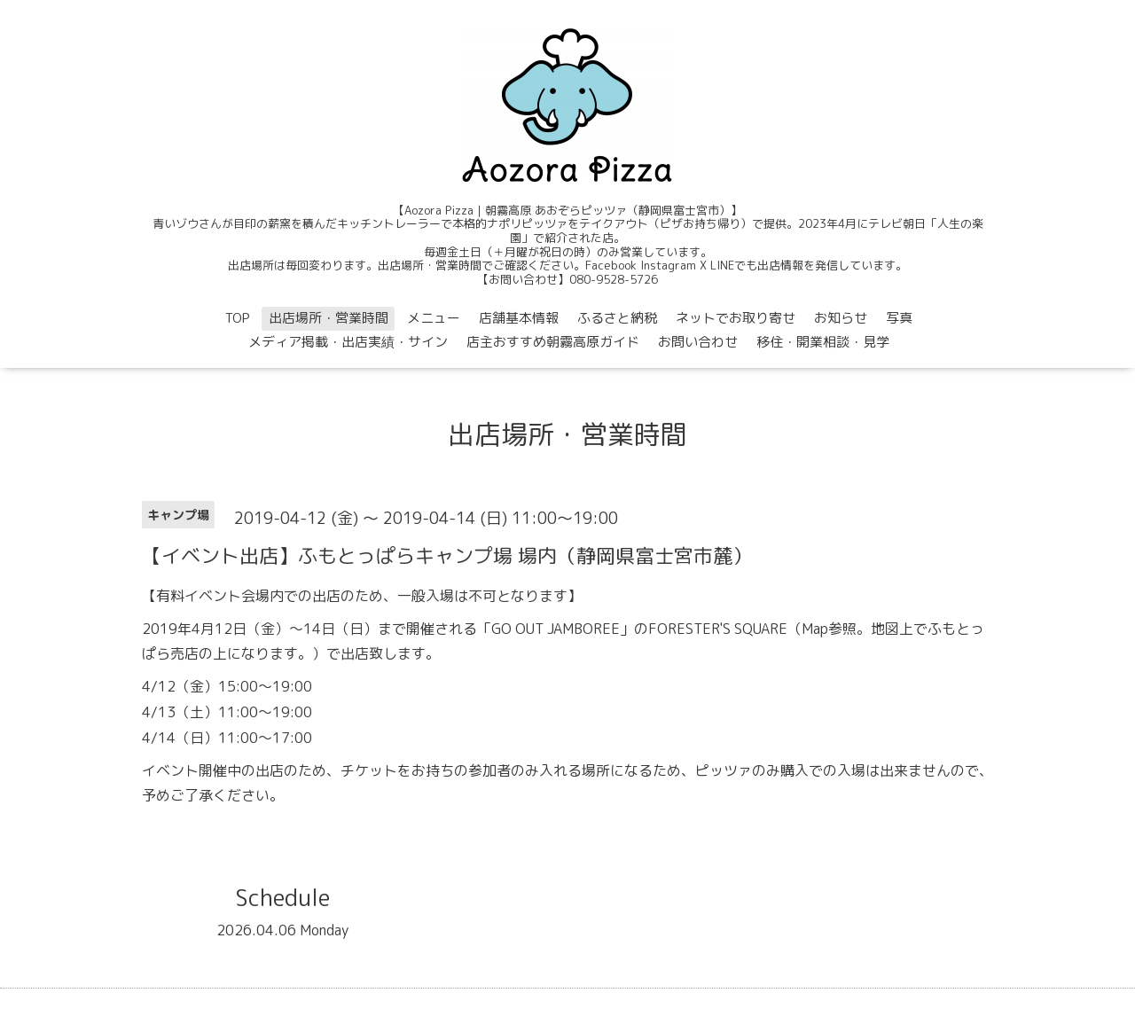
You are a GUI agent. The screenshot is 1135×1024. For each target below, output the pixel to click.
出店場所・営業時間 (328, 318)
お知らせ (840, 318)
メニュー (433, 318)
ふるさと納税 (617, 318)
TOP (237, 318)
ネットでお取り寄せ (735, 318)
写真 (899, 318)
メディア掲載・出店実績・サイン (348, 341)
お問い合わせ (698, 341)
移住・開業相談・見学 (822, 341)
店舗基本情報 (519, 318)
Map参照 (829, 628)
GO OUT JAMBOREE (555, 628)
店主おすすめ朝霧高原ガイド (552, 341)
